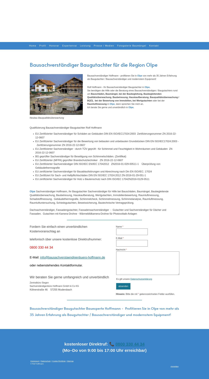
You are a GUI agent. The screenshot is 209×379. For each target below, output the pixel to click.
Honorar (54, 46)
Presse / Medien (104, 46)
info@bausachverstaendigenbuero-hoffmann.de (72, 257)
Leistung (85, 46)
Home (32, 46)
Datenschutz (46, 361)
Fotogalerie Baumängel (131, 46)
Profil (42, 46)
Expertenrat (69, 46)
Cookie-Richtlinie (59, 361)
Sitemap (70, 361)
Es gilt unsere (134, 279)
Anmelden (175, 366)
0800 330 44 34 (130, 344)
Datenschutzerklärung (141, 279)
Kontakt (154, 46)
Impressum (34, 361)
